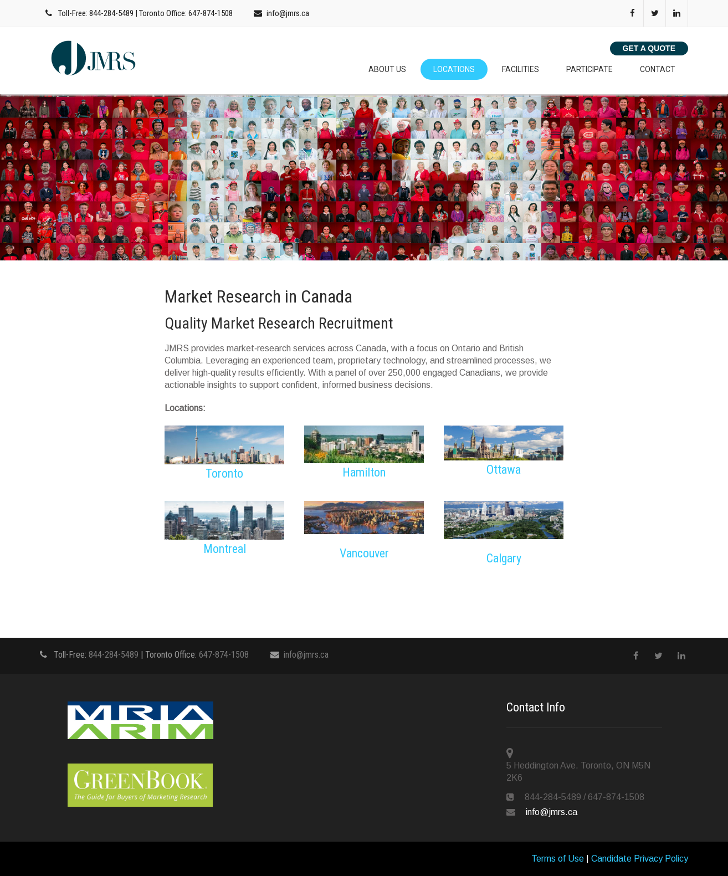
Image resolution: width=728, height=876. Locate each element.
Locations (454, 69)
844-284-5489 (111, 13)
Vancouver (364, 553)
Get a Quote (649, 48)
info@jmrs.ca (287, 13)
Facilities (520, 69)
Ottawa (503, 470)
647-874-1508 (210, 13)
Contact (657, 69)
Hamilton (364, 472)
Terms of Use (557, 858)
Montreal (224, 549)
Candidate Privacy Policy (639, 858)
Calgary (503, 558)
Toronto (224, 473)
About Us (387, 69)
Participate (589, 69)
